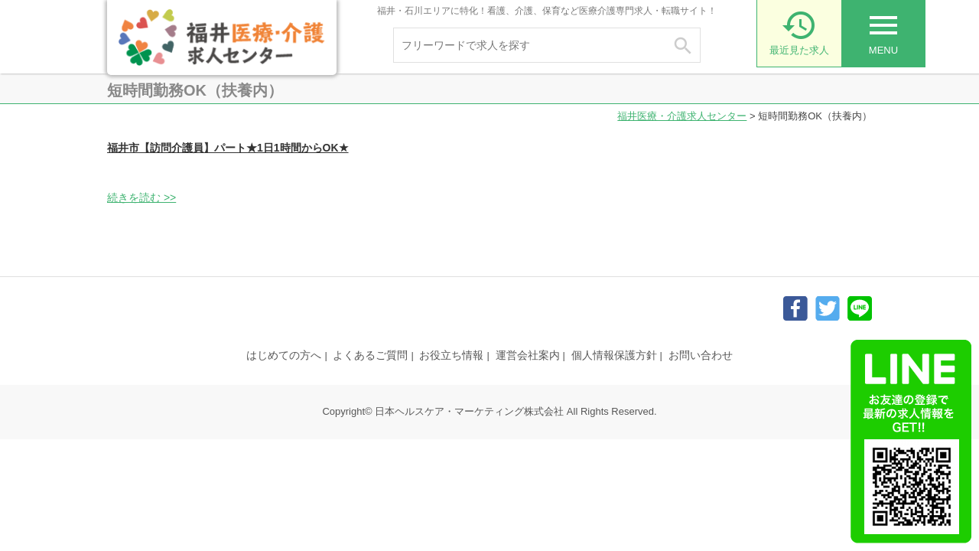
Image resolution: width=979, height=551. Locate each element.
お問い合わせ (700, 355)
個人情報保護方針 (614, 355)
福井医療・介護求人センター (681, 116)
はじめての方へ (283, 355)
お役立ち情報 (451, 355)
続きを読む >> (141, 197)
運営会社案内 (528, 355)
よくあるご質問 (370, 355)
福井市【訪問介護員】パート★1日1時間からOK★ (228, 148)
